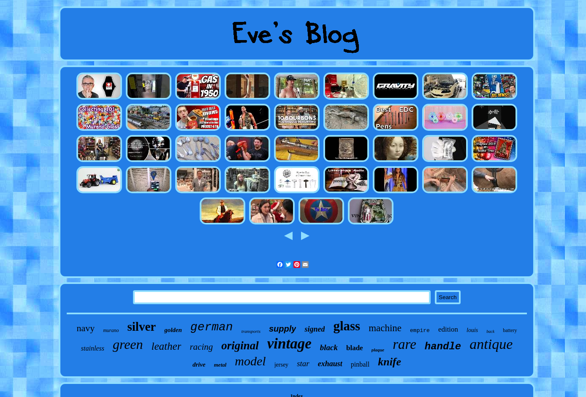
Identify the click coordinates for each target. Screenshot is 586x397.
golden (173, 330)
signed (314, 329)
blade (354, 348)
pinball (360, 364)
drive (199, 364)
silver (142, 326)
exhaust (330, 363)
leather (167, 346)
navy (85, 328)
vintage (289, 343)
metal (220, 365)
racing (201, 347)
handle (443, 346)
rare (404, 344)
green (128, 344)
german (211, 327)
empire (420, 330)
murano (111, 330)
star (303, 363)
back (490, 331)
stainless (92, 348)
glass (346, 326)
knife (389, 362)
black (329, 347)
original (240, 345)
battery (510, 330)
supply (282, 328)
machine (385, 328)
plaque (378, 349)
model (250, 361)
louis (472, 330)
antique (491, 344)
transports (250, 331)
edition (448, 329)
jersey (281, 365)
